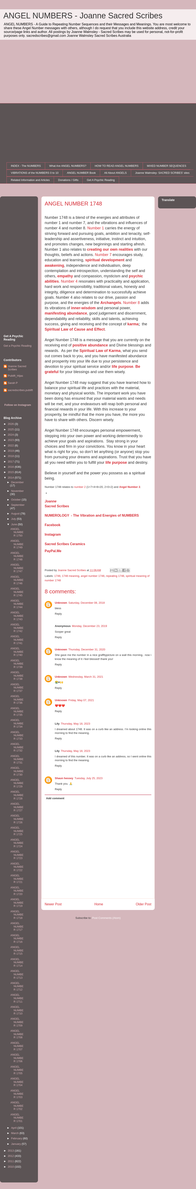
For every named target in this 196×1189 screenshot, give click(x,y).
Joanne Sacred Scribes (17, 368)
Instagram (53, 534)
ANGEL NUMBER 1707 (16, 1046)
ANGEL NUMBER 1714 (16, 962)
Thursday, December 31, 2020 (86, 649)
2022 (11, 445)
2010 (11, 1166)
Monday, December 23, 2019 (89, 626)
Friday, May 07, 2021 (81, 700)
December (17, 482)
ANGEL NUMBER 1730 (16, 771)
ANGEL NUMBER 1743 (16, 616)
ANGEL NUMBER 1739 (16, 664)
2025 (11, 429)
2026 (11, 424)
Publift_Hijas (15, 375)
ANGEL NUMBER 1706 (16, 1058)
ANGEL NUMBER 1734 (16, 723)
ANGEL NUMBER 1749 (16, 544)
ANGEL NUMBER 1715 (16, 950)
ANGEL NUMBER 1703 (16, 1094)
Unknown (61, 602)
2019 (11, 450)
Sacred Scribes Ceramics (65, 544)
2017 (11, 461)
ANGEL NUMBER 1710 (16, 1010)
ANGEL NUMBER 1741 (16, 639)
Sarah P (13, 382)
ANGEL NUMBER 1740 (16, 652)
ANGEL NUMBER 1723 (16, 855)
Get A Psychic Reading (101, 180)
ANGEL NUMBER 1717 (16, 926)
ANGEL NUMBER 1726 (16, 819)
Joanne (50, 501)
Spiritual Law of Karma (100, 351)
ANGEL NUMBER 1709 (16, 1022)
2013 (11, 1150)
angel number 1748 (92, 575)
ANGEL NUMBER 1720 (16, 891)
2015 (11, 472)
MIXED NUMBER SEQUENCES (166, 165)
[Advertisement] (98, 71)
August (15, 513)
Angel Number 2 (129, 486)
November (17, 491)
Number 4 (69, 281)
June (14, 524)
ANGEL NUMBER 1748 (16, 556)
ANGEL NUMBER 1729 (16, 783)
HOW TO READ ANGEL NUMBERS (116, 165)
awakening (54, 265)
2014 (11, 477)
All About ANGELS (115, 172)
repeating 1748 (115, 575)
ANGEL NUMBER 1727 (16, 807)
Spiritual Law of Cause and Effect (75, 329)
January (16, 1143)
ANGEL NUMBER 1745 (16, 592)
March (15, 1133)
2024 (11, 434)
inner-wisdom (83, 308)
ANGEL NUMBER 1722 (16, 867)
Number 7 (103, 255)
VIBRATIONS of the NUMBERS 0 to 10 (35, 172)
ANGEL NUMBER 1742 (16, 628)
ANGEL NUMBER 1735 (16, 711)
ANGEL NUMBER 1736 (16, 699)
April (14, 1127)
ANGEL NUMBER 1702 (16, 1106)
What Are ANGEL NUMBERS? (67, 165)
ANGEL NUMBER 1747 (16, 568)
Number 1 (95, 228)
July (14, 518)
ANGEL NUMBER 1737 (16, 687)
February (17, 1138)
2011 (11, 1161)
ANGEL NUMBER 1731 (16, 759)
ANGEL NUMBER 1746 (16, 580)
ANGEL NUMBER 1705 (16, 1070)
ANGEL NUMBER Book (81, 172)
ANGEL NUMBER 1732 (16, 747)
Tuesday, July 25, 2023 (88, 778)
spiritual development (104, 260)
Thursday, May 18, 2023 (75, 723)
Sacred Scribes (57, 506)
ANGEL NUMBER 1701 (16, 1118)
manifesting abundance (66, 313)
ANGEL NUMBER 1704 (16, 1082)
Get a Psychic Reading (17, 345)
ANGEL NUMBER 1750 (16, 532)
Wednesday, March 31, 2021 (85, 676)
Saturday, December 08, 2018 (86, 602)
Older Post (143, 904)
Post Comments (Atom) (106, 917)
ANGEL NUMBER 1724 (16, 843)
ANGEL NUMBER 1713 (16, 974)
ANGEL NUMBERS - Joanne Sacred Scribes (82, 15)
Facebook (52, 525)
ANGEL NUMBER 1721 (16, 879)
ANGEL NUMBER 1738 (16, 675)
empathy (65, 276)
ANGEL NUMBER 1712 (16, 986)
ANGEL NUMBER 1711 (16, 998)
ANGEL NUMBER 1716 (16, 938)
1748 (57, 575)
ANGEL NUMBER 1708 (16, 1034)
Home (98, 904)
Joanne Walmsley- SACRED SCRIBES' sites (162, 172)
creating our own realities (110, 249)
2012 (11, 1156)
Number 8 (131, 303)
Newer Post (53, 904)
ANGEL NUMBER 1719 (16, 902)
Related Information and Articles (30, 180)
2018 (11, 456)
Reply (58, 613)
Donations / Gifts (68, 180)
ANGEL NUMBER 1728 (16, 795)
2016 (11, 466)
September (18, 504)
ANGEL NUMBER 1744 (16, 604)
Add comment (55, 798)
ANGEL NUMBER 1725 (16, 831)
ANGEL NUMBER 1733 (16, 735)
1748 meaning (70, 575)
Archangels (110, 303)
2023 (11, 440)
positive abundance (90, 345)
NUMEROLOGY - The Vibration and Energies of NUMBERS (92, 515)
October (16, 499)
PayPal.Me (53, 551)
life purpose (122, 366)
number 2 (80, 486)
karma (132, 324)
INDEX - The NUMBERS (26, 165)
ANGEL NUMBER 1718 (16, 914)
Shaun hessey (64, 778)
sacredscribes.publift (20, 390)
